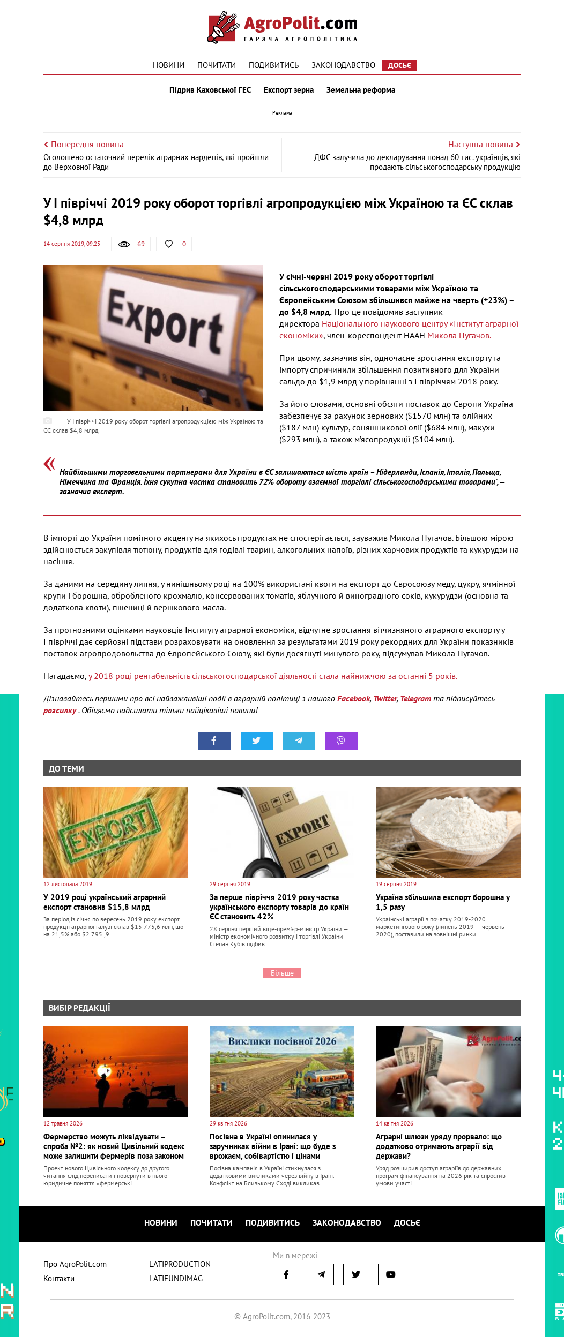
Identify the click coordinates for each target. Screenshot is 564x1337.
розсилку (60, 710)
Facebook (353, 698)
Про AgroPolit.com (75, 1264)
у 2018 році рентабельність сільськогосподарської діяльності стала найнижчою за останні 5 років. (271, 675)
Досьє (399, 65)
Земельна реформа (360, 90)
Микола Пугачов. (459, 335)
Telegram (415, 698)
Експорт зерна (289, 90)
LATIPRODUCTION (180, 1264)
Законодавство (343, 65)
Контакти (59, 1278)
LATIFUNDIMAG (176, 1278)
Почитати (216, 65)
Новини (168, 65)
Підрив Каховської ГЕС (210, 90)
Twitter (385, 698)
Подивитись (274, 65)
